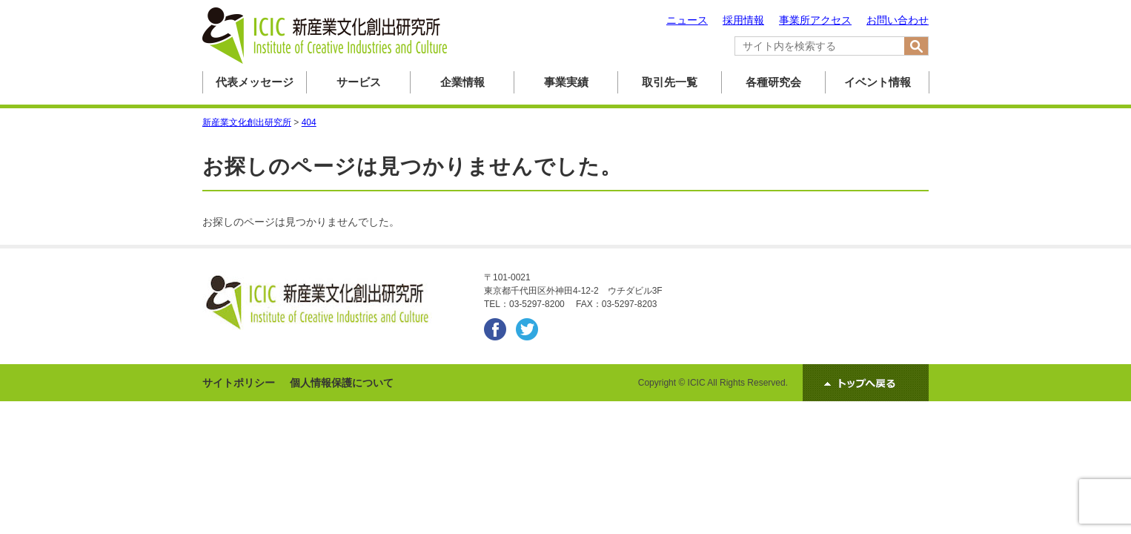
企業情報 (462, 82)
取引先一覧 (669, 82)
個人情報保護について (342, 383)
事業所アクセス (815, 20)
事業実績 (566, 82)
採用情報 (743, 20)
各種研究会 (773, 82)
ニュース (687, 20)
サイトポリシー (238, 383)
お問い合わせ (897, 20)
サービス (358, 82)
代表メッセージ (254, 82)
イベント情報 (877, 82)
